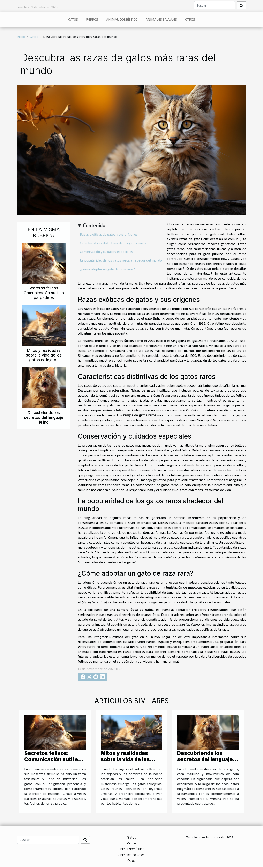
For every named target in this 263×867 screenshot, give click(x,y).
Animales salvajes (161, 19)
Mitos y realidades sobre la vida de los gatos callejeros (44, 355)
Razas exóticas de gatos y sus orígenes (109, 234)
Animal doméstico (121, 19)
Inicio (21, 36)
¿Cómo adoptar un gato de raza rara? (107, 269)
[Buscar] (214, 5)
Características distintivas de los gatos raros (113, 243)
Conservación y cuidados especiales (106, 252)
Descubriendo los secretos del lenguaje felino (43, 417)
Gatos (73, 19)
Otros (190, 19)
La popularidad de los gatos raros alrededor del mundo (121, 260)
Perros (92, 19)
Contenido (94, 225)
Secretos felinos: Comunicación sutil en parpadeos (44, 293)
